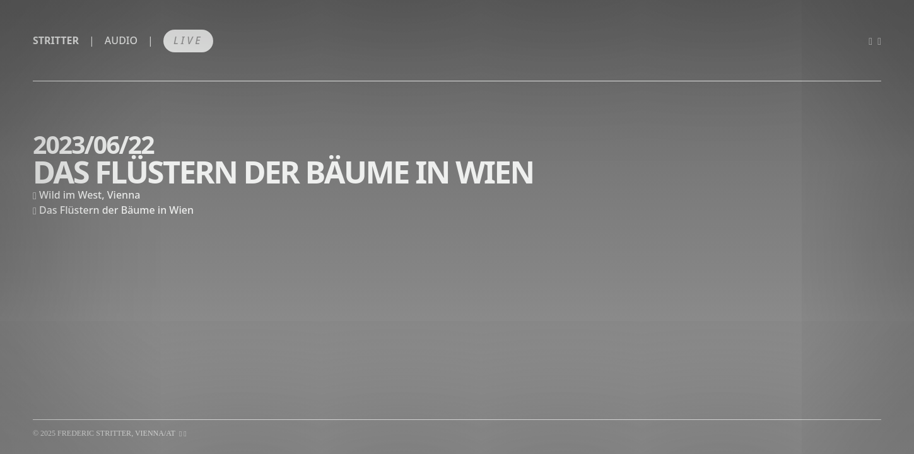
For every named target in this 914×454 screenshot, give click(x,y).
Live (188, 40)
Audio (121, 40)
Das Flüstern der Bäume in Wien (116, 210)
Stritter (56, 40)
